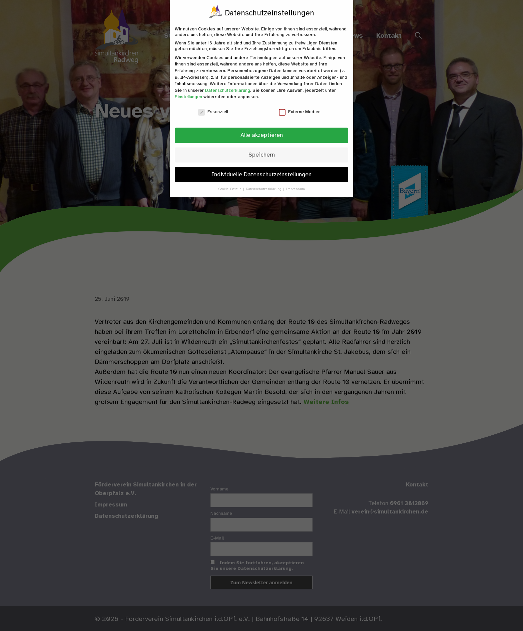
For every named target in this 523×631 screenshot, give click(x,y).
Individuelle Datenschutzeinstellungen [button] (262, 170)
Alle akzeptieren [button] (261, 130)
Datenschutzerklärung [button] (264, 184)
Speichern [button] (261, 150)
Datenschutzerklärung (227, 85)
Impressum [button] (295, 184)
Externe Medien (300, 107)
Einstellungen (188, 92)
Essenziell (213, 107)
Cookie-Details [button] (230, 184)
